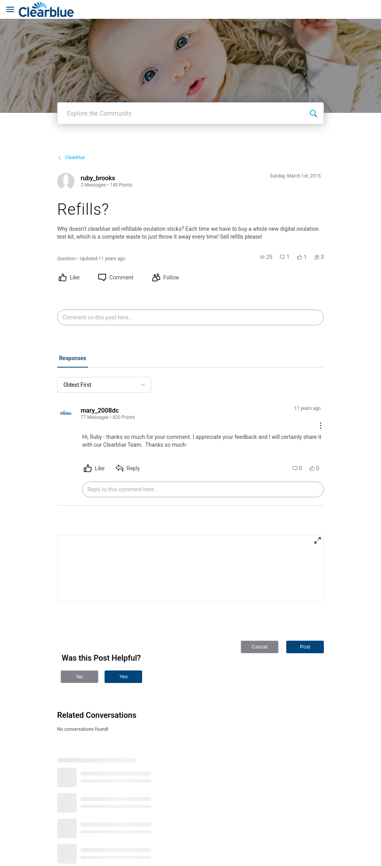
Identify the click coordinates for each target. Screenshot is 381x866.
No (79, 637)
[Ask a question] (361, 846)
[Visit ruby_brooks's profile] (65, 141)
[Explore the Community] (313, 73)
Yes (123, 637)
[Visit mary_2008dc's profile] (65, 374)
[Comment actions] (321, 386)
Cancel (259, 607)
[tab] (72, 319)
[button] (266, 217)
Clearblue (71, 118)
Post (305, 607)
